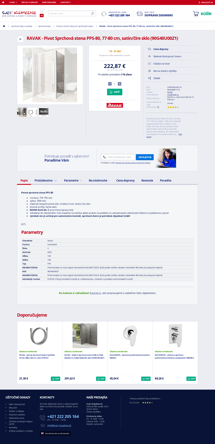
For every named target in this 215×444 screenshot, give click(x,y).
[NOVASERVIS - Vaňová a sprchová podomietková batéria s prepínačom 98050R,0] (175, 335)
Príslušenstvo (46, 180)
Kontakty (65, 2)
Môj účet (13, 407)
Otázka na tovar (161, 63)
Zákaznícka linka (119, 14)
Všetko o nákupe (29, 2)
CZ (42, 11)
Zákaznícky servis (16, 418)
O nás (12, 2)
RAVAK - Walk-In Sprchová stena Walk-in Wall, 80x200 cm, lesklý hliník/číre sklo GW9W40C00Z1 (84, 356)
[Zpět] (20, 39)
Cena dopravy (125, 180)
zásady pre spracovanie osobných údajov (132, 162)
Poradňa (165, 180)
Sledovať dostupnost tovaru (167, 56)
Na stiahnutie (99, 180)
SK (42, 15)
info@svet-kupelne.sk (59, 425)
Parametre (73, 180)
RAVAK (170, 92)
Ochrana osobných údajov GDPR (20, 422)
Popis (24, 180)
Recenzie (147, 180)
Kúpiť (117, 91)
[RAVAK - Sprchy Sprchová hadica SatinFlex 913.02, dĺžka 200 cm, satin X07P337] (39, 335)
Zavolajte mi (144, 157)
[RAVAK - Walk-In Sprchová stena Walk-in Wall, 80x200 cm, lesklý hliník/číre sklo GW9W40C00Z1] (84, 335)
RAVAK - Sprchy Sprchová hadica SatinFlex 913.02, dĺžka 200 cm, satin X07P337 (37, 356)
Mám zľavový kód (17, 404)
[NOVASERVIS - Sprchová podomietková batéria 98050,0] (130, 335)
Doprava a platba (17, 414)
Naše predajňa (49, 2)
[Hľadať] (72, 13)
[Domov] (4, 2)
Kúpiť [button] (57, 379)
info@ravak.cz (173, 94)
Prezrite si (95, 293)
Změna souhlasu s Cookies (21, 431)
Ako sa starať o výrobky (165, 70)
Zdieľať (156, 78)
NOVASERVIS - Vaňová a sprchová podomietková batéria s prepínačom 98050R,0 (174, 356)
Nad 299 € (159, 14)
